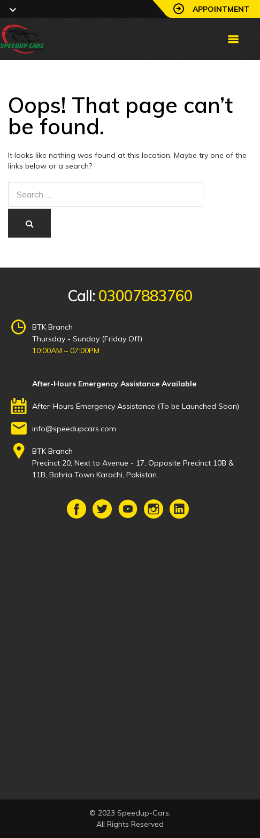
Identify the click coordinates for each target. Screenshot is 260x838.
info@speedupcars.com (74, 428)
